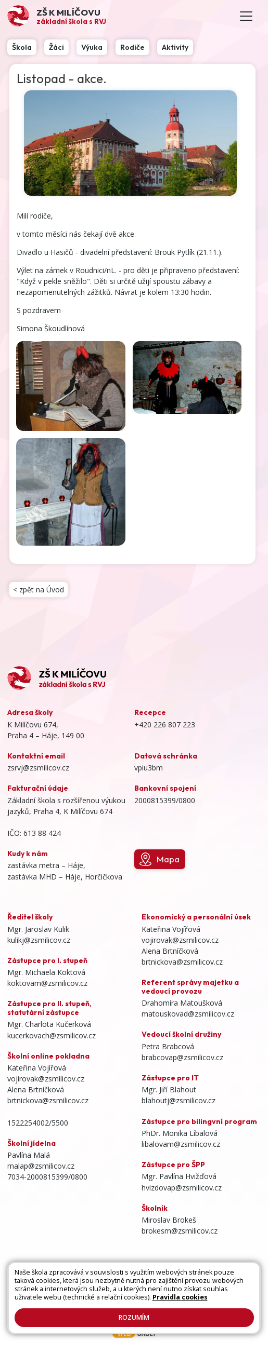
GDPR (164, 1299)
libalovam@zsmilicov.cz (181, 1144)
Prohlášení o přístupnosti (178, 1290)
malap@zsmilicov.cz (40, 1166)
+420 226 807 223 (164, 724)
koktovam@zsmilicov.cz (47, 983)
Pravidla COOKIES (122, 1299)
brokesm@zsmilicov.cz (180, 1231)
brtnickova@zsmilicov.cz (47, 1100)
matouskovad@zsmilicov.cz (188, 1014)
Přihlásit (122, 1290)
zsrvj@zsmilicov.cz (38, 768)
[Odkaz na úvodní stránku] (56, 16)
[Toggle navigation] (246, 16)
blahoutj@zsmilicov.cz (178, 1100)
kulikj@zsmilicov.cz (38, 940)
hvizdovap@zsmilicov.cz (182, 1188)
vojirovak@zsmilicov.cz (45, 1079)
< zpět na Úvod (38, 589)
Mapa (159, 859)
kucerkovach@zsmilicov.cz (51, 1035)
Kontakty (90, 1290)
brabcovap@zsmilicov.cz (182, 1057)
